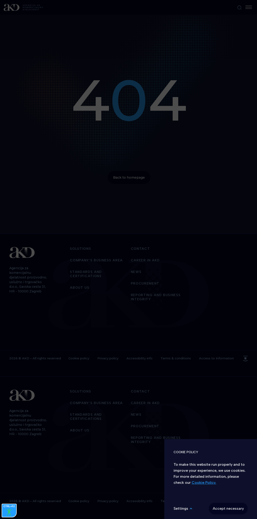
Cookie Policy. (204, 482)
